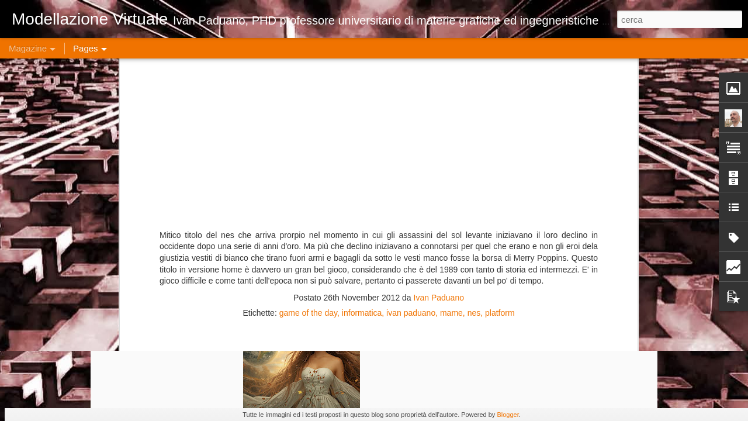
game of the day (308, 63)
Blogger (507, 414)
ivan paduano (410, 63)
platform (500, 63)
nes (474, 63)
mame (451, 63)
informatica (362, 63)
